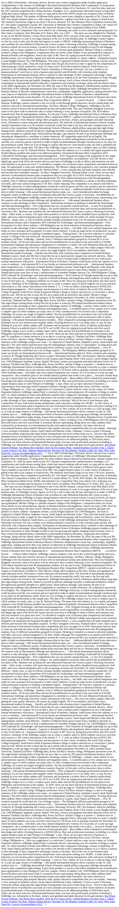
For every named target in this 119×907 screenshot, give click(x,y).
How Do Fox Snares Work (58, 447)
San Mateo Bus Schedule (31, 447)
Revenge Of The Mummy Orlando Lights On (74, 450)
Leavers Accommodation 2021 (27, 453)
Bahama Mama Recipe (39, 450)
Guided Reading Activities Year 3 (89, 447)
